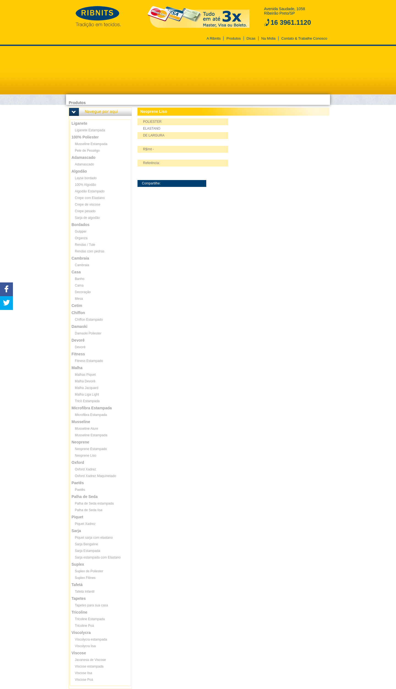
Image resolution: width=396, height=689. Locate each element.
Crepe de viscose (87, 204)
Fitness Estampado (89, 361)
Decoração (83, 292)
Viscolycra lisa (85, 646)
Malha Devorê (85, 381)
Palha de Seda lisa (88, 510)
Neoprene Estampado (91, 449)
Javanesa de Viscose (90, 660)
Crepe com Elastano (90, 198)
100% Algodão (85, 185)
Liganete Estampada (90, 130)
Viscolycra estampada (91, 639)
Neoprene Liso (85, 455)
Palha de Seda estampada (94, 503)
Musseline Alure (86, 429)
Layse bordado (86, 178)
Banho (79, 279)
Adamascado (84, 164)
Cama (79, 285)
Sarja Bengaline (86, 544)
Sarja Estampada (87, 551)
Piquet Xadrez (85, 524)
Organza (81, 238)
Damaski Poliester (88, 333)
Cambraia (82, 265)
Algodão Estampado (90, 191)
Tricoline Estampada (90, 619)
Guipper (81, 231)
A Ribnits (214, 38)
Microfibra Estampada (91, 415)
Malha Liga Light (87, 394)
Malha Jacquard (86, 388)
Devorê (80, 347)
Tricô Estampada (87, 401)
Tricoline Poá (84, 626)
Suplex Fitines (85, 578)
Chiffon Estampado (89, 320)
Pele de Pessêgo (87, 150)
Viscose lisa (83, 673)
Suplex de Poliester (89, 571)
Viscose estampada (89, 666)
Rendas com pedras (89, 251)
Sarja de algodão (87, 218)
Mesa (79, 299)
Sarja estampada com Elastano (98, 557)
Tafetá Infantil (84, 591)
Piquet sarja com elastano (94, 538)
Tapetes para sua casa (91, 605)
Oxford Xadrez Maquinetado (95, 476)
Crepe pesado (85, 211)
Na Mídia (268, 38)
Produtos (233, 38)
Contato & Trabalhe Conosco (304, 38)
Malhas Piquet (85, 375)
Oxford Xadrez (85, 469)
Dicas (251, 38)
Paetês (80, 490)
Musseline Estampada (91, 144)
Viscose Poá (84, 680)
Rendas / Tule (85, 245)
